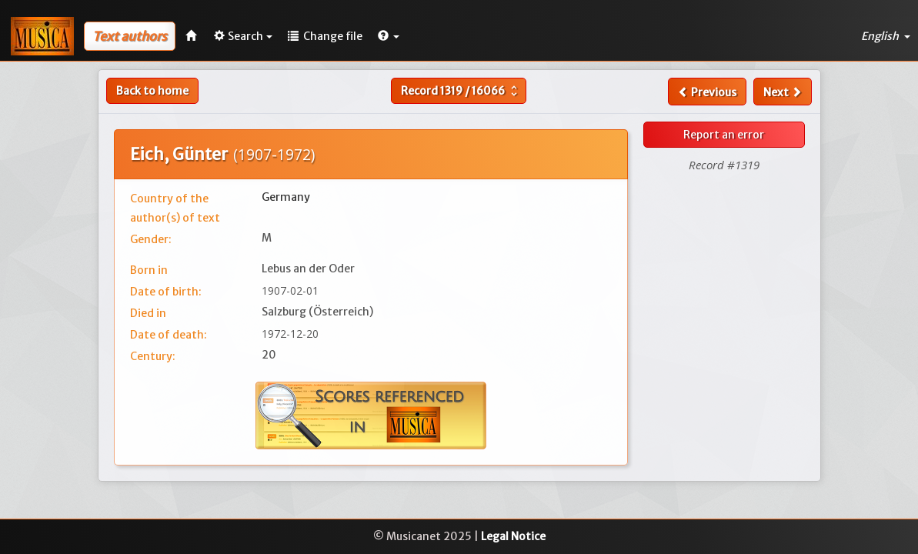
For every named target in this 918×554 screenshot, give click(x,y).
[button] (388, 36)
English (885, 36)
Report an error (723, 135)
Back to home (152, 91)
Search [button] (243, 36)
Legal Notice (513, 536)
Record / (461, 91)
